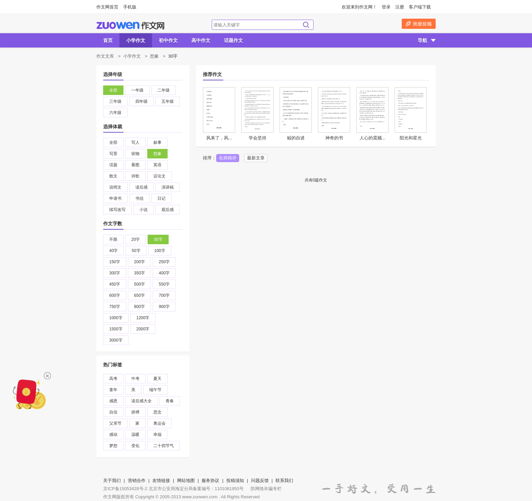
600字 (114, 295)
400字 (164, 273)
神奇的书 (334, 137)
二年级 (163, 90)
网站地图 (186, 480)
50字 (136, 250)
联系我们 (284, 480)
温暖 (135, 434)
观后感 (168, 209)
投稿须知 (235, 480)
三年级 (115, 101)
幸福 (157, 434)
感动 (113, 434)
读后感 (141, 187)
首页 (108, 40)
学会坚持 (257, 137)
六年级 (115, 112)
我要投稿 (419, 24)
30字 (158, 239)
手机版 (129, 6)
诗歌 (135, 176)
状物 (135, 153)
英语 (157, 164)
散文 (113, 176)
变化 (135, 445)
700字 (164, 295)
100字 (159, 250)
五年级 (168, 101)
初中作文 (168, 40)
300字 (114, 273)
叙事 (157, 142)
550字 (164, 284)
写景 (113, 153)
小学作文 (135, 40)
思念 (157, 412)
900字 (164, 306)
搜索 (306, 25)
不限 (113, 239)
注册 (399, 6)
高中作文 (200, 40)
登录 (386, 6)
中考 (135, 378)
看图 (135, 164)
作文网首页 (107, 6)
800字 (139, 306)
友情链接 (161, 480)
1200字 (143, 317)
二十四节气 (163, 445)
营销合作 (137, 480)
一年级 (137, 90)
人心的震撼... (372, 137)
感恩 (113, 401)
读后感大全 (141, 401)
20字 (135, 239)
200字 (139, 261)
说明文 (115, 187)
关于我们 (112, 480)
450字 (114, 284)
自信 (113, 412)
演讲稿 (168, 187)
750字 (114, 306)
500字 (139, 284)
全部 (113, 90)
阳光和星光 (411, 137)
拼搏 (135, 412)
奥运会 (159, 423)
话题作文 (233, 40)
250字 (164, 261)
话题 (113, 164)
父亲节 (115, 423)
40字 (113, 250)
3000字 (115, 340)
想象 (154, 56)
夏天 (157, 378)
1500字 (115, 329)
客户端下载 (420, 6)
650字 (139, 295)
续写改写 (117, 209)
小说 (143, 209)
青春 (170, 401)
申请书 (115, 198)
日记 (161, 198)
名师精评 (227, 157)
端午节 (155, 389)
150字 (114, 261)
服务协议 (210, 480)
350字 (139, 273)
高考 (113, 378)
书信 (139, 198)
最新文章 (256, 157)
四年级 (141, 101)
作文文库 (105, 56)
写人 (135, 142)
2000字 (143, 329)
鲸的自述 (296, 137)
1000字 (115, 317)
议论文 (159, 176)
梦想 (113, 445)
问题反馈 (260, 480)
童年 (113, 389)
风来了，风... (219, 137)
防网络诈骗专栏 (266, 488)
